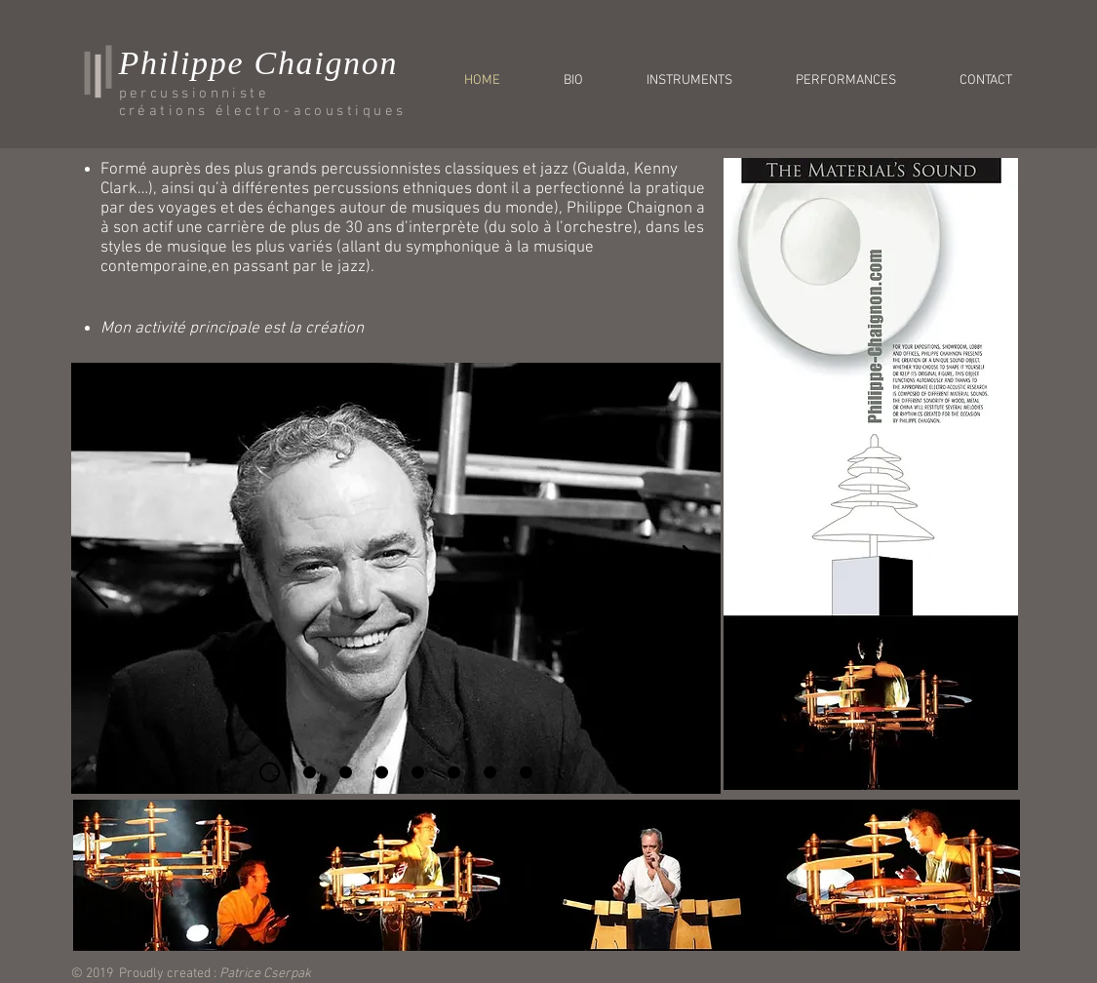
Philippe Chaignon (259, 63)
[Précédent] (92, 577)
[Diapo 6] (454, 773)
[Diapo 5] (417, 773)
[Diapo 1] (269, 773)
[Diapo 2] (309, 773)
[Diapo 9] (526, 773)
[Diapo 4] (381, 773)
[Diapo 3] (345, 773)
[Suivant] (699, 577)
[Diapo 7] (490, 773)
